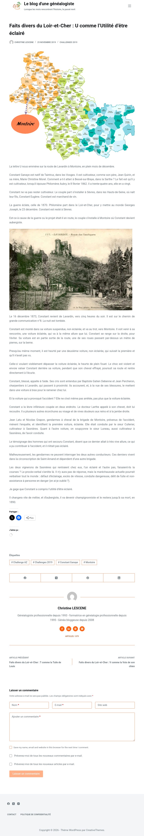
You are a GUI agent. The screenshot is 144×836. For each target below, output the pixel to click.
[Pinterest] (87, 578)
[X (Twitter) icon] (82, 628)
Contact (11, 814)
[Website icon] (75, 628)
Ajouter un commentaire (26, 717)
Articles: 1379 (72, 636)
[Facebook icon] (62, 628)
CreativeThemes (95, 830)
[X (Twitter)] (56, 578)
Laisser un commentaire (26, 773)
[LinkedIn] (119, 578)
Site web (102, 705)
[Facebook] (25, 578)
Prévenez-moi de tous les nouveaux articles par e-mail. (44, 764)
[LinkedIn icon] (68, 628)
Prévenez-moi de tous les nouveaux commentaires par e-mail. (48, 755)
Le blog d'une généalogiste (49, 3)
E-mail (59, 705)
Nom (15, 705)
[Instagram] (18, 803)
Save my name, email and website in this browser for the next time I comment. (51, 747)
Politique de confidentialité (35, 814)
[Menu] (129, 5)
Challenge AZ (19, 562)
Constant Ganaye (68, 562)
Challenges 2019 (68, 42)
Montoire (89, 562)
